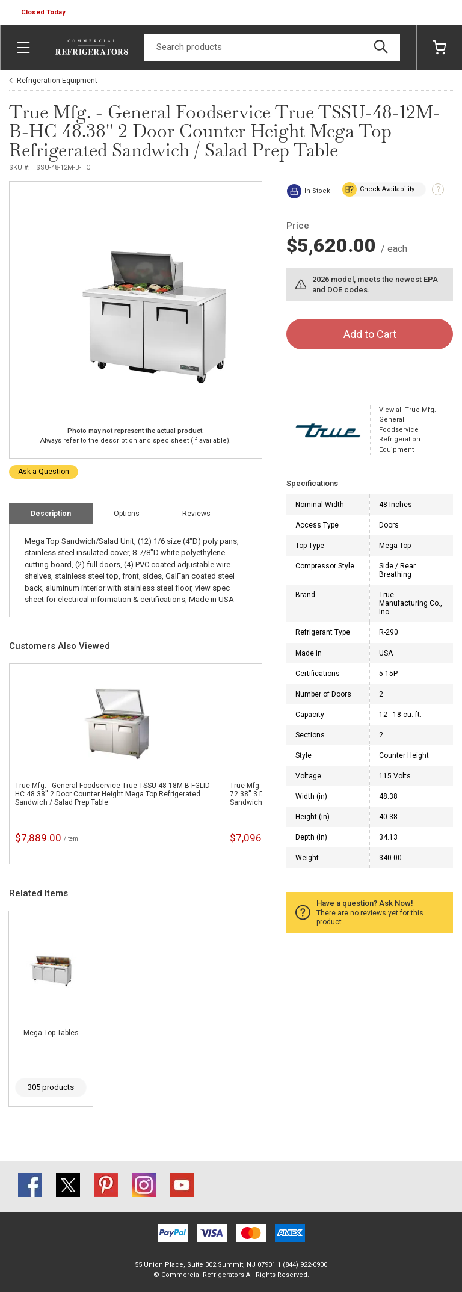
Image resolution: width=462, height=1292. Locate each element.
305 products (51, 1087)
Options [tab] (127, 513)
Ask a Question (43, 471)
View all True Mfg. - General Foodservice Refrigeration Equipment (409, 430)
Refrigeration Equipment (57, 80)
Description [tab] (51, 513)
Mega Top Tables (51, 1033)
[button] (44, 13)
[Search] (272, 47)
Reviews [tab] (196, 513)
